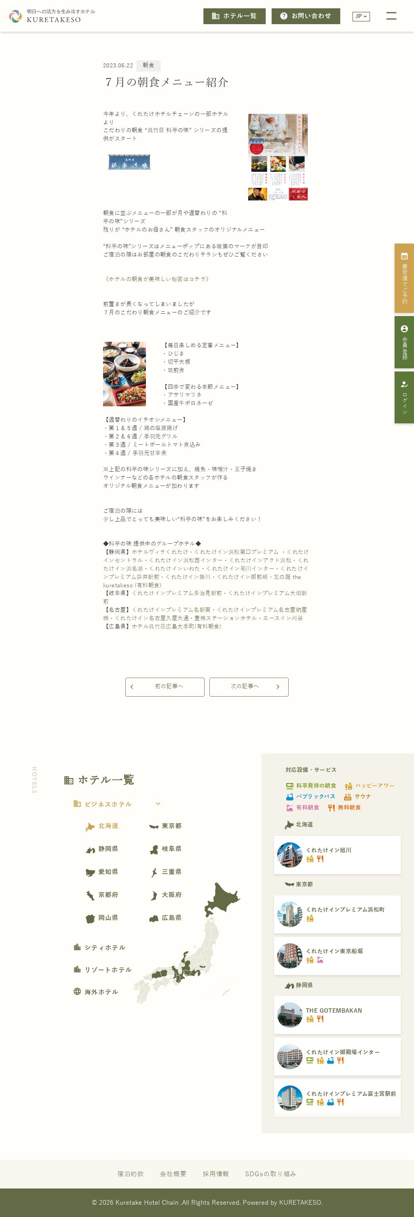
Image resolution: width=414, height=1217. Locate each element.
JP (359, 16)
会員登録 (404, 342)
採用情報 (216, 1174)
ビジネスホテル (119, 804)
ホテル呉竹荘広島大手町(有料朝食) (177, 627)
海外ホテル (96, 992)
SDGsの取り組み (271, 1174)
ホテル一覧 (234, 16)
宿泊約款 (130, 1174)
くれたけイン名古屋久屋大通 (152, 618)
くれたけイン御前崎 (242, 577)
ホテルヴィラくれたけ (160, 552)
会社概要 (173, 1174)
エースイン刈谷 (283, 618)
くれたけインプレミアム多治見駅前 (177, 593)
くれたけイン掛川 (188, 577)
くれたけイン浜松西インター (186, 561)
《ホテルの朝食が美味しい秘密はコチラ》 (157, 279)
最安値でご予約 (404, 278)
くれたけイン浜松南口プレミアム (236, 552)
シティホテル (99, 948)
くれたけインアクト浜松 (260, 561)
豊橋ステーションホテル (225, 618)
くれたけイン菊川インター (240, 569)
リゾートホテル (102, 970)
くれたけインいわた (174, 569)
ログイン (404, 397)
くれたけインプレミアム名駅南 (171, 610)
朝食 (148, 66)
